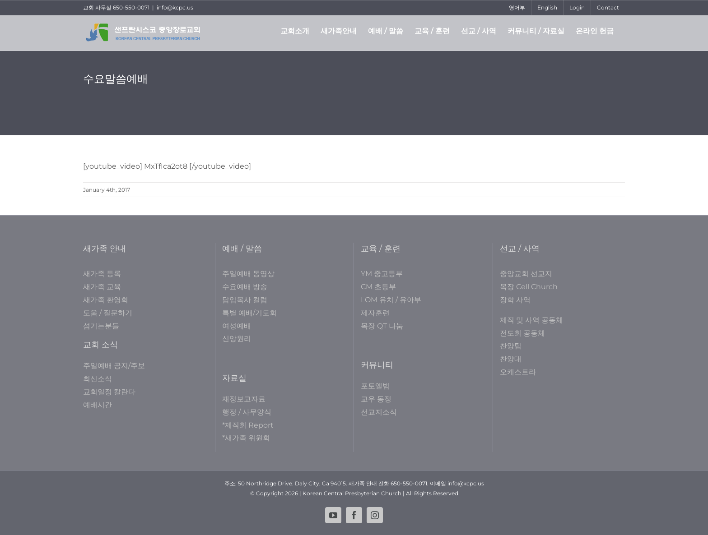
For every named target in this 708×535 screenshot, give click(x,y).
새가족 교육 (102, 286)
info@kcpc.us (175, 7)
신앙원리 (236, 338)
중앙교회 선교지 (526, 273)
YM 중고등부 (382, 273)
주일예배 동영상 (248, 273)
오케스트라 (518, 372)
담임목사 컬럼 (244, 299)
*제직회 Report (248, 425)
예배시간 (97, 405)
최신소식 (97, 378)
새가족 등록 (102, 273)
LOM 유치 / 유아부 (391, 299)
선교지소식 (379, 412)
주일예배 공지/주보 (114, 365)
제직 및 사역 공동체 (531, 320)
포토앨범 (375, 386)
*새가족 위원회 (246, 438)
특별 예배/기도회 (249, 313)
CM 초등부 (378, 286)
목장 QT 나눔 (382, 326)
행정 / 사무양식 (246, 412)
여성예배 (236, 326)
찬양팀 (511, 345)
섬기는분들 (101, 326)
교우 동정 (376, 399)
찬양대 (511, 359)
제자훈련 (375, 313)
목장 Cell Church (529, 286)
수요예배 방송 (244, 286)
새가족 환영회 (105, 299)
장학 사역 (515, 299)
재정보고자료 (244, 399)
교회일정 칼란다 (109, 391)
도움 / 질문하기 (107, 313)
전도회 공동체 (522, 333)
